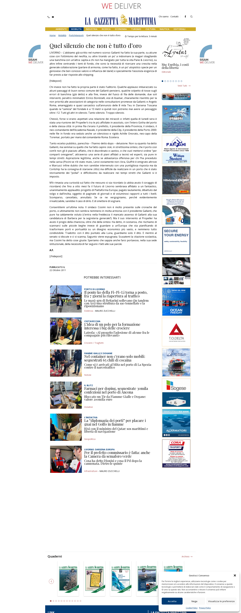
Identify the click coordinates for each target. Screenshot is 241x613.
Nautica (164, 29)
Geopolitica (89, 439)
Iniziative (88, 406)
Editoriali (179, 29)
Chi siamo (164, 16)
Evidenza (88, 310)
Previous (51, 581)
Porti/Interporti (76, 35)
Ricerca (106, 29)
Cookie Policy (192, 608)
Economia (121, 29)
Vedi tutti (182, 85)
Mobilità (76, 29)
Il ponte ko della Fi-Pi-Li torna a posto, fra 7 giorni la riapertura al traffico (115, 294)
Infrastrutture (90, 471)
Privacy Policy (205, 608)
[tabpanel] (176, 71)
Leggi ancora (176, 71)
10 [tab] (75, 601)
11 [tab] (78, 601)
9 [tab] (72, 601)
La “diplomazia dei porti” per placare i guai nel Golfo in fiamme (115, 422)
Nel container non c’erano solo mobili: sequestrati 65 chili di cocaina (114, 358)
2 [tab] (165, 81)
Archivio (186, 556)
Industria (91, 29)
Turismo (136, 29)
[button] (234, 575)
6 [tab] (176, 81)
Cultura (150, 29)
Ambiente (61, 29)
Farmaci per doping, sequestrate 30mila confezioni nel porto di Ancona (116, 390)
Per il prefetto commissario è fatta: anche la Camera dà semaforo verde (117, 454)
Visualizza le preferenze (221, 601)
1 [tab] (162, 81)
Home (52, 35)
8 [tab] (181, 81)
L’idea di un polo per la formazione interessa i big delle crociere (112, 326)
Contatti (174, 16)
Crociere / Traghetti (94, 342)
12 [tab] (80, 601)
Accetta (172, 601)
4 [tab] (170, 81)
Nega (194, 601)
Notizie (87, 374)
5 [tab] (173, 81)
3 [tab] (168, 81)
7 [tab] (179, 81)
